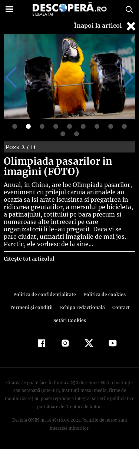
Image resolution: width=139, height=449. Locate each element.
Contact (119, 307)
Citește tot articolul (29, 258)
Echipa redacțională (82, 307)
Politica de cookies (103, 294)
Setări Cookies (69, 320)
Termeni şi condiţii (32, 307)
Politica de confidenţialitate (46, 294)
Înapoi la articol (105, 26)
